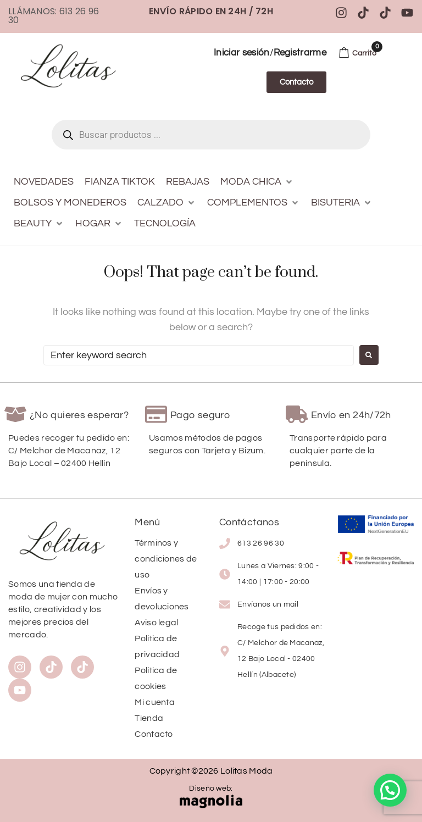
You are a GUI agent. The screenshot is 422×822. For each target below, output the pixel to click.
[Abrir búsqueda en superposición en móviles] (211, 134)
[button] (257, 181)
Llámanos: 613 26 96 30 (53, 15)
